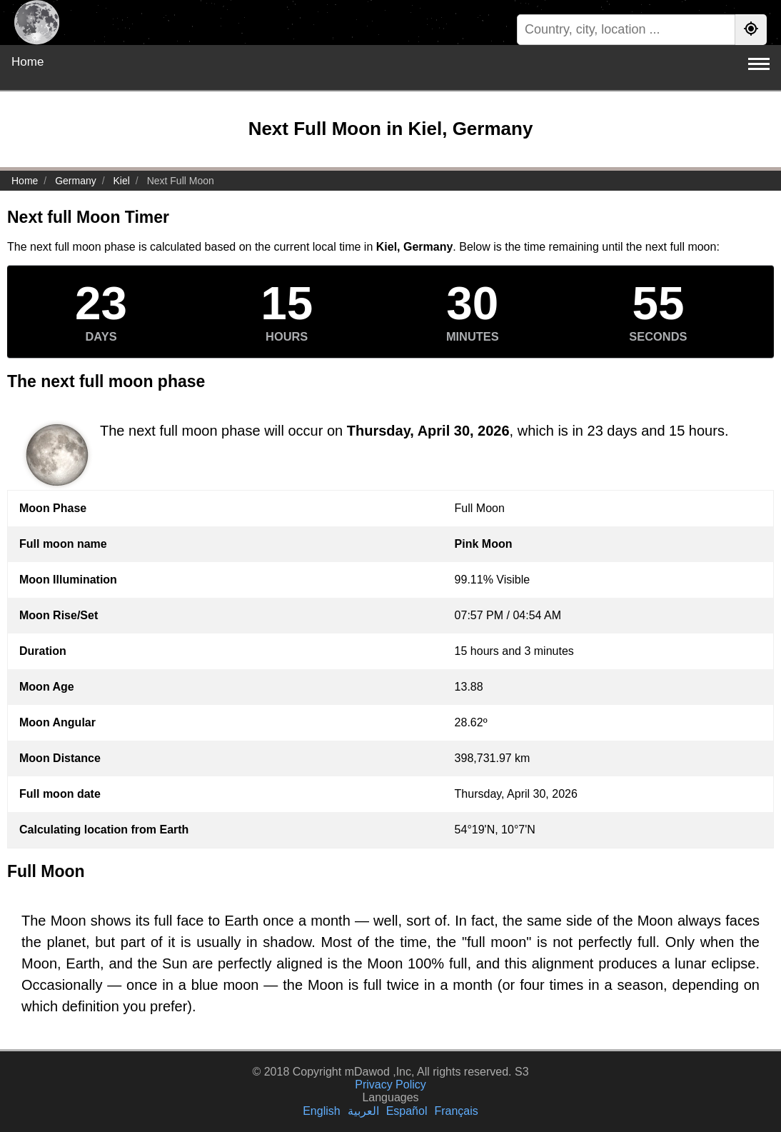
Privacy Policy (390, 1084)
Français (456, 1111)
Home (27, 62)
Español (407, 1111)
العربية (363, 1111)
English (321, 1111)
